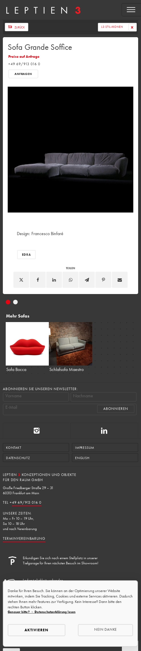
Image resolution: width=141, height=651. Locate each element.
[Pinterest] (103, 280)
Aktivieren (36, 630)
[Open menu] (131, 9)
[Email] (120, 280)
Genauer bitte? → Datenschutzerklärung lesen (41, 612)
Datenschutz (18, 458)
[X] (21, 280)
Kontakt (13, 447)
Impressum (84, 447)
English (82, 458)
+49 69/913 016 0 (24, 63)
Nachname (83, 396)
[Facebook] (38, 280)
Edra (26, 255)
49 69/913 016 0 (26, 502)
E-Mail (11, 407)
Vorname (13, 396)
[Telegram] (87, 280)
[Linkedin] (54, 280)
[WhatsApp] (70, 280)
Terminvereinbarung (24, 538)
